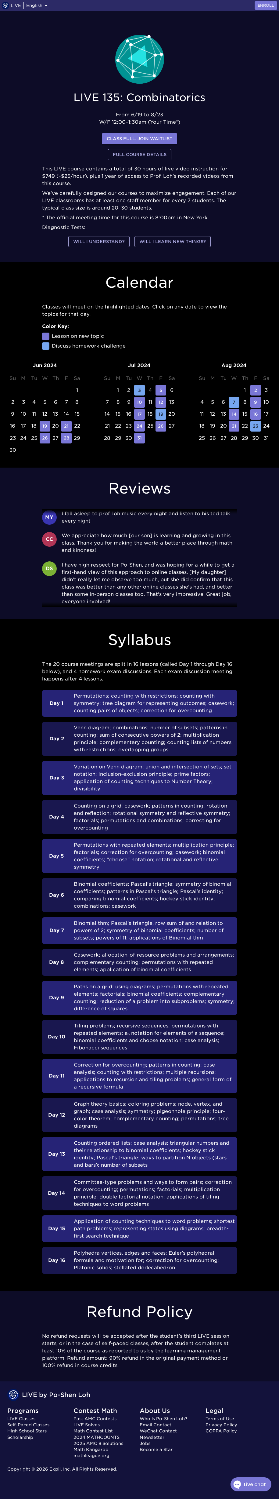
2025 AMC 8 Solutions (98, 1443)
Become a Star (156, 1449)
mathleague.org (91, 1455)
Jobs (145, 1443)
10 (139, 402)
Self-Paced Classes (28, 1424)
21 (66, 426)
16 (255, 414)
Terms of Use (220, 1418)
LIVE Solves (86, 1424)
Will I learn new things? (172, 241)
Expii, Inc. (60, 1469)
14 (234, 414)
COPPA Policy (221, 1430)
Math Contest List (93, 1430)
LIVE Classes (21, 1418)
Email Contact (155, 1424)
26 (45, 438)
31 (139, 438)
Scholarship (20, 1437)
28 (66, 438)
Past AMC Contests (94, 1418)
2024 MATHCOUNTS (96, 1437)
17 (139, 414)
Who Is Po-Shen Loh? (163, 1418)
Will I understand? (99, 241)
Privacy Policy (221, 1424)
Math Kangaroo (91, 1449)
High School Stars (27, 1430)
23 (255, 426)
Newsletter (152, 1437)
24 (139, 426)
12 (161, 402)
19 (45, 426)
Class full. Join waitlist (139, 138)
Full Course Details (139, 154)
